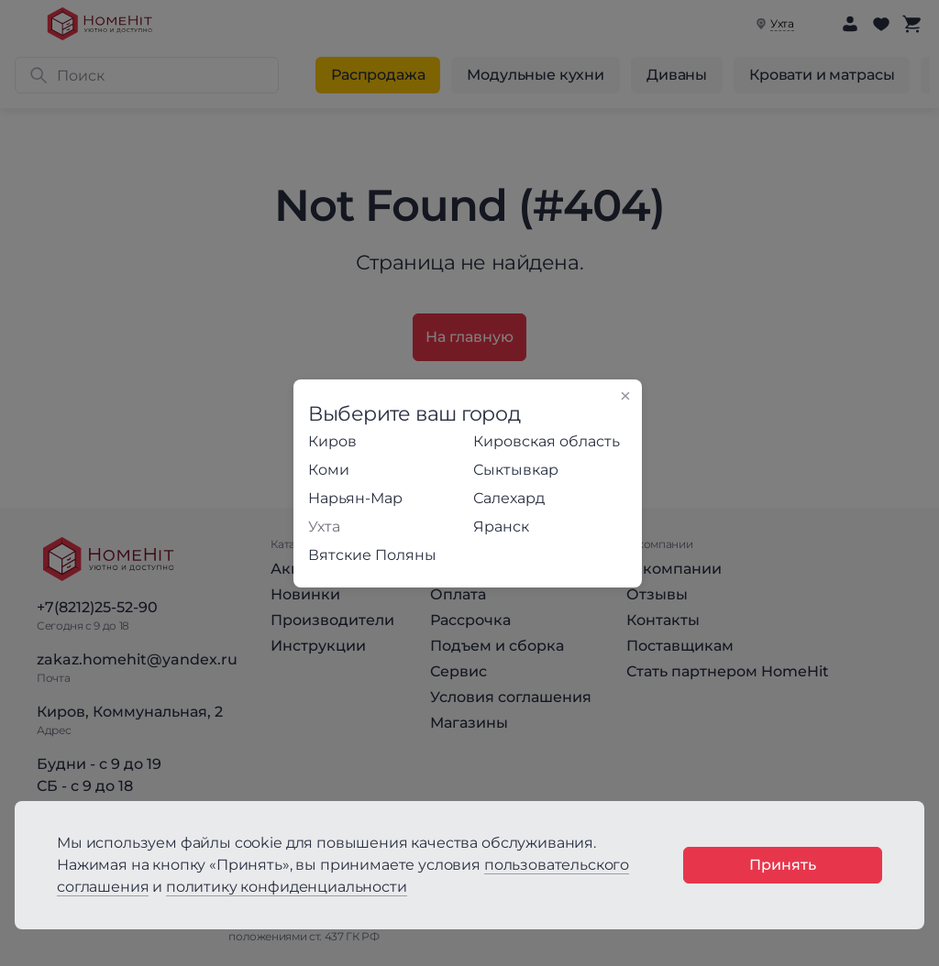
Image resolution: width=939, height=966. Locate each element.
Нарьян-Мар (355, 498)
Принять (782, 864)
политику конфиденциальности (286, 886)
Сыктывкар (515, 469)
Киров (332, 441)
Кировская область (546, 441)
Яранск (501, 526)
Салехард (509, 498)
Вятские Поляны (372, 555)
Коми (328, 469)
